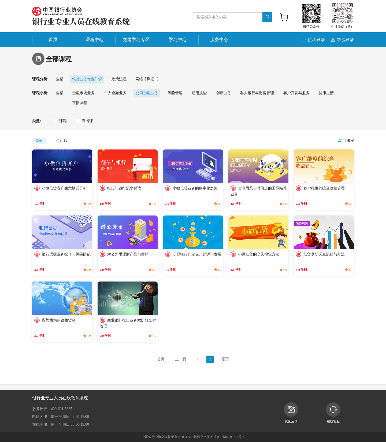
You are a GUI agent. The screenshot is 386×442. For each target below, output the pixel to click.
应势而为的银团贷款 (59, 320)
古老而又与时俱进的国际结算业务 (259, 191)
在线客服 (333, 412)
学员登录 (342, 40)
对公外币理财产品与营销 (128, 254)
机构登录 (314, 40)
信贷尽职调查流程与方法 (324, 254)
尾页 (225, 359)
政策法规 (119, 79)
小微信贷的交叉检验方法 (258, 254)
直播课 (87, 121)
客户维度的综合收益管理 (324, 188)
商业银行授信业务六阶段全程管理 (128, 323)
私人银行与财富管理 (257, 93)
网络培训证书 (147, 79)
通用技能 (199, 93)
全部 (60, 79)
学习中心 (178, 39)
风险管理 (175, 93)
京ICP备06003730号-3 (229, 437)
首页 (53, 39)
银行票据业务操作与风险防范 (66, 254)
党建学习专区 (136, 39)
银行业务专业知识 (87, 79)
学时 (62, 140)
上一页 (180, 359)
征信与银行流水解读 (124, 188)
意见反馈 (291, 412)
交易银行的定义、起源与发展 (197, 254)
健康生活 (326, 93)
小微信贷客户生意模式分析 (64, 188)
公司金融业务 (147, 93)
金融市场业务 (83, 93)
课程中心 (95, 39)
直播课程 (79, 103)
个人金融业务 (115, 93)
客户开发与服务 (296, 93)
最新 (39, 141)
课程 (63, 121)
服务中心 (219, 39)
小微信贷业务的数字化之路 (195, 188)
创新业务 (223, 93)
